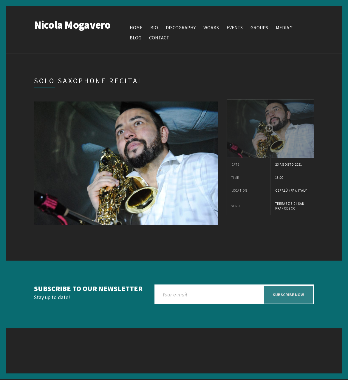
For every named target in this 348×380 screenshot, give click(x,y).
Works (211, 28)
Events (235, 28)
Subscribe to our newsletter (88, 289)
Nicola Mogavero (72, 25)
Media (282, 28)
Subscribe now (288, 295)
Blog (135, 38)
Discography (181, 28)
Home (136, 28)
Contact (159, 38)
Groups (259, 28)
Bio (154, 28)
